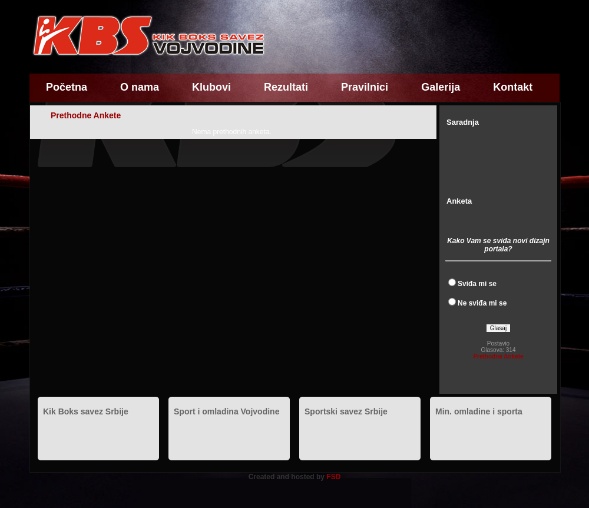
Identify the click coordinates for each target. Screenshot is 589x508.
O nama (139, 87)
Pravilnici (364, 87)
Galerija (440, 87)
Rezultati (286, 87)
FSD (333, 477)
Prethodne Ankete (498, 356)
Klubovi (211, 87)
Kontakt (512, 87)
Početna (66, 87)
